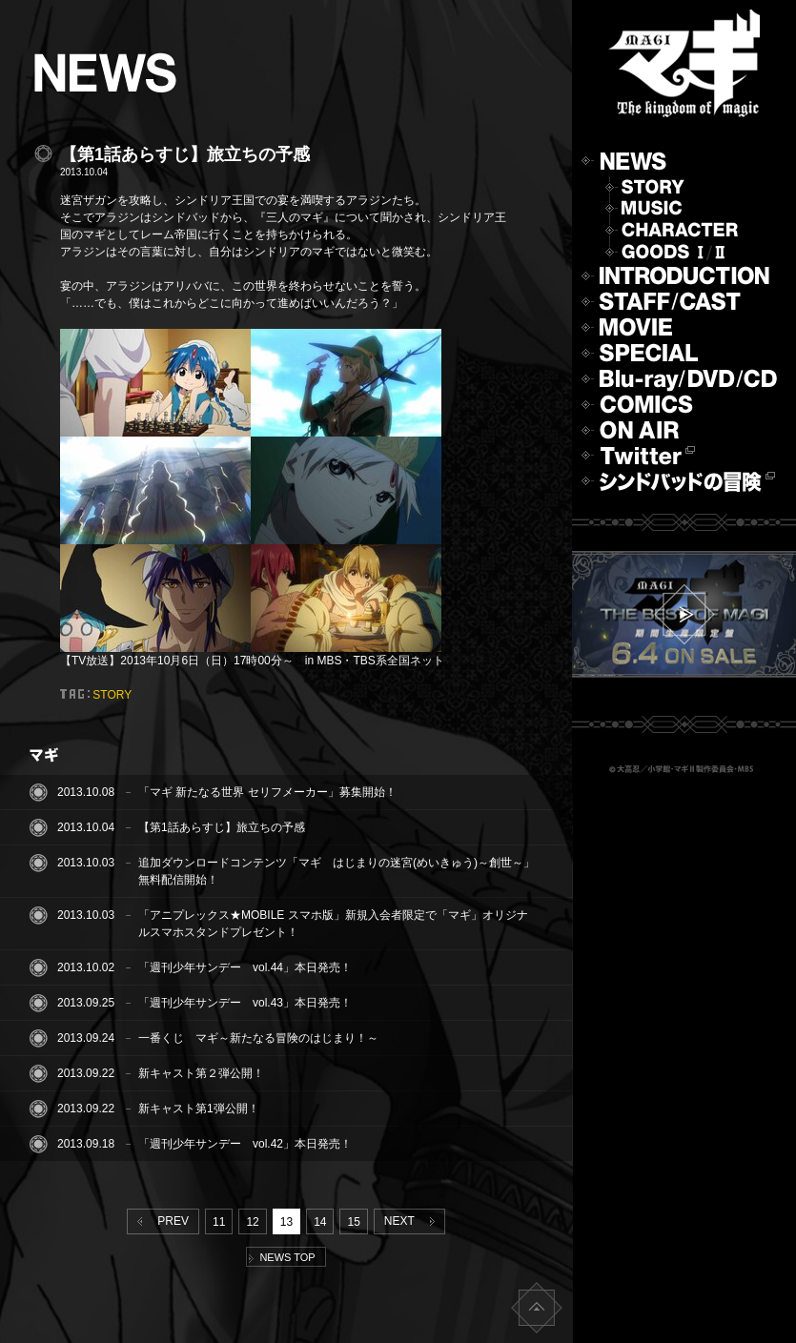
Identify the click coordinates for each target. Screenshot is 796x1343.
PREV (159, 1221)
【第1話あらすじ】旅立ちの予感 (221, 827)
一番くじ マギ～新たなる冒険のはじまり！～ (258, 1038)
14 (320, 1222)
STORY (112, 695)
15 (353, 1222)
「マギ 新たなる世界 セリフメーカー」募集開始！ (267, 792)
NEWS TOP (282, 1257)
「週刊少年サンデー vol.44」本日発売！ (245, 967)
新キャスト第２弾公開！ (201, 1073)
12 (252, 1222)
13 (286, 1222)
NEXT (413, 1221)
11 (219, 1222)
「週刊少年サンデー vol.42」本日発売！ (245, 1143)
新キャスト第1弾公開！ (198, 1108)
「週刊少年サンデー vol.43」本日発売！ (245, 1002)
